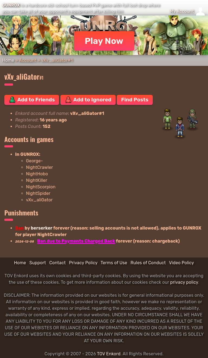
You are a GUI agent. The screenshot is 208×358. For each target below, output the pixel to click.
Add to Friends (32, 100)
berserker (41, 228)
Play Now (104, 41)
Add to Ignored (88, 100)
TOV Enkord (109, 353)
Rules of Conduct (148, 262)
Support (37, 262)
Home (8, 60)
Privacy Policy (83, 262)
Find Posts (134, 99)
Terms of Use (114, 262)
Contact (57, 262)
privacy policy (184, 282)
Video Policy (181, 262)
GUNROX (11, 5)
